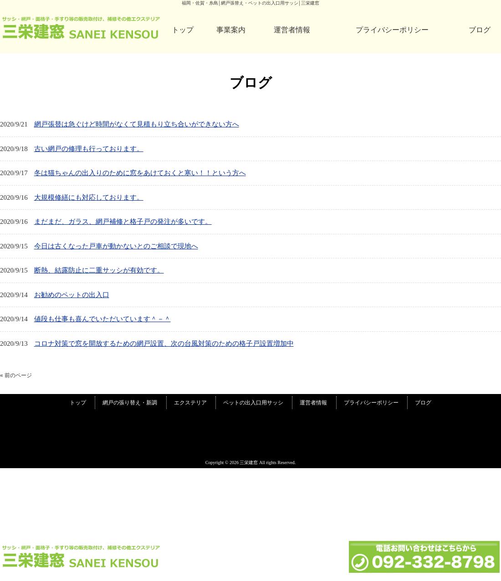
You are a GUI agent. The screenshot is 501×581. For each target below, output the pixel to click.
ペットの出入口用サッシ (253, 402)
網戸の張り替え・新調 (129, 402)
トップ (183, 30)
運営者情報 (292, 30)
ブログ (480, 30)
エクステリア (190, 402)
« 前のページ (16, 375)
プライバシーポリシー (392, 30)
